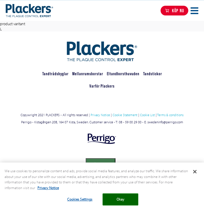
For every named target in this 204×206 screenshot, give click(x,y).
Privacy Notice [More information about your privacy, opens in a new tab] (48, 189)
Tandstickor (152, 73)
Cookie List (147, 115)
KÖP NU (178, 10)
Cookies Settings (100, 163)
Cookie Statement (125, 115)
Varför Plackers (102, 86)
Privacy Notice (100, 115)
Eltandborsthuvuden (123, 73)
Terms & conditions (170, 115)
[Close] (195, 174)
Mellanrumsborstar (87, 73)
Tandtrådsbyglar (55, 73)
